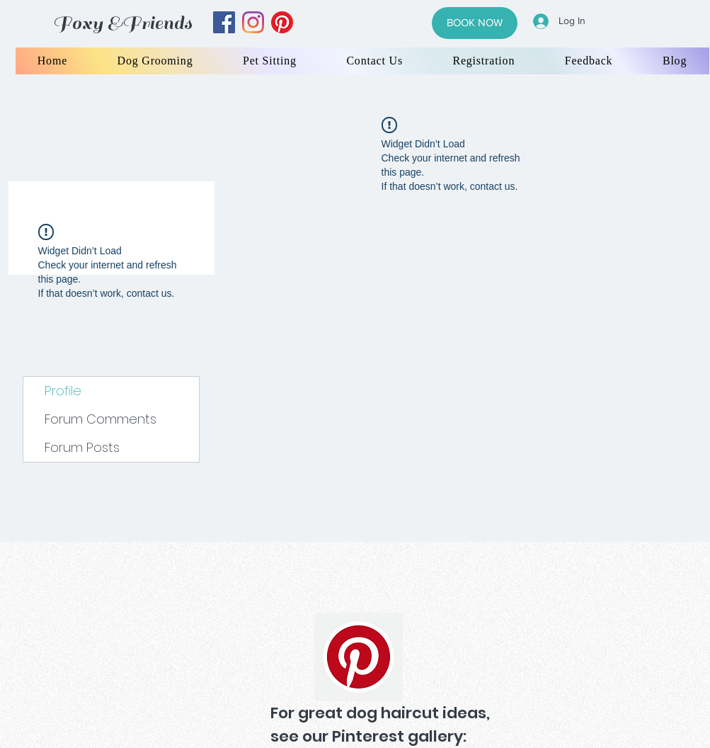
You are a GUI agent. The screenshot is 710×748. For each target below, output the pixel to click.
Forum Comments (100, 419)
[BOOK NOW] (474, 23)
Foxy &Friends (122, 23)
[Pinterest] (358, 657)
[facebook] (224, 22)
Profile (63, 391)
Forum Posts (82, 447)
